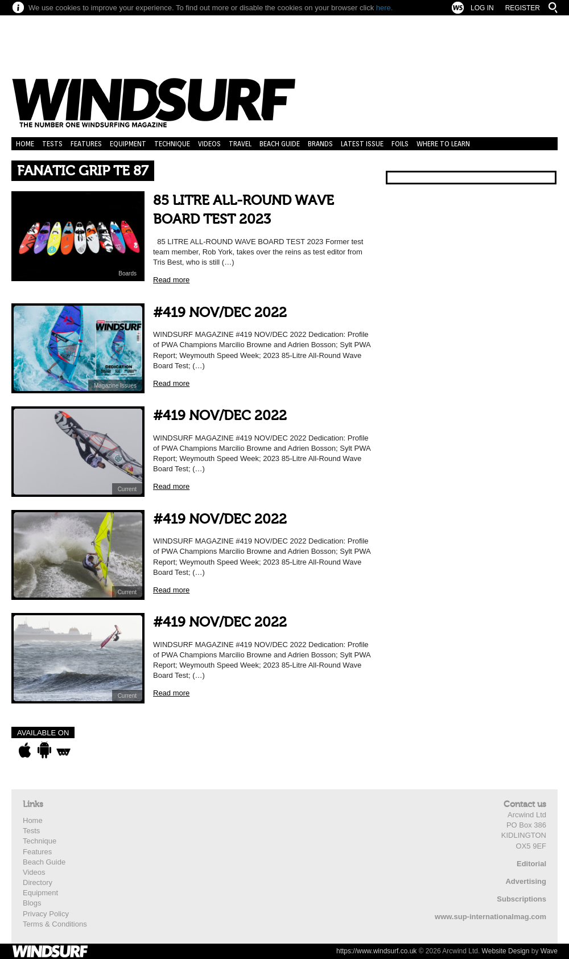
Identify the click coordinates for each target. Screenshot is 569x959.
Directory (37, 882)
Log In (482, 8)
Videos (209, 143)
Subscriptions (521, 899)
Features (86, 143)
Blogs (32, 903)
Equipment (128, 143)
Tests (52, 143)
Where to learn (443, 143)
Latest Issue (362, 143)
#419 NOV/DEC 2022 (220, 312)
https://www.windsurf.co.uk (376, 951)
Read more (171, 279)
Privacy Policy (46, 913)
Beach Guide (279, 143)
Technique (172, 143)
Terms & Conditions (55, 924)
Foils (400, 143)
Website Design (506, 951)
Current (127, 489)
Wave (549, 951)
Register (522, 8)
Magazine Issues (115, 385)
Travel (240, 143)
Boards (127, 273)
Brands (320, 143)
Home (25, 143)
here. (384, 7)
